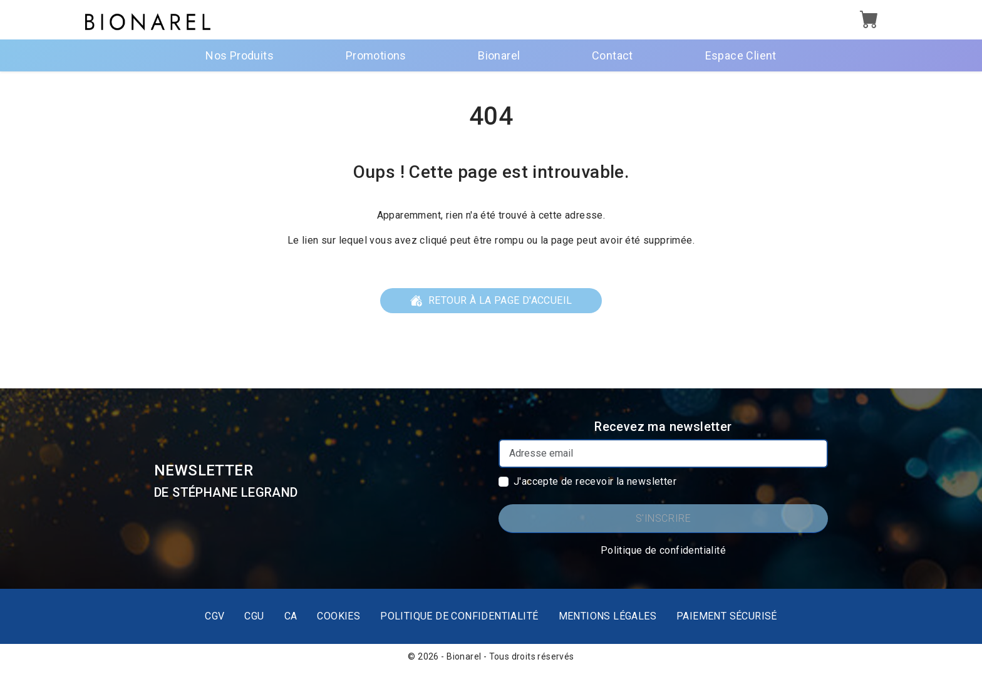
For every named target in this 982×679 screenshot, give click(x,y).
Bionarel (499, 55)
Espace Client (741, 55)
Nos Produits (239, 55)
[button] (869, 21)
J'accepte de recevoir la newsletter (595, 481)
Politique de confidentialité (663, 550)
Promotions (376, 55)
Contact (612, 55)
